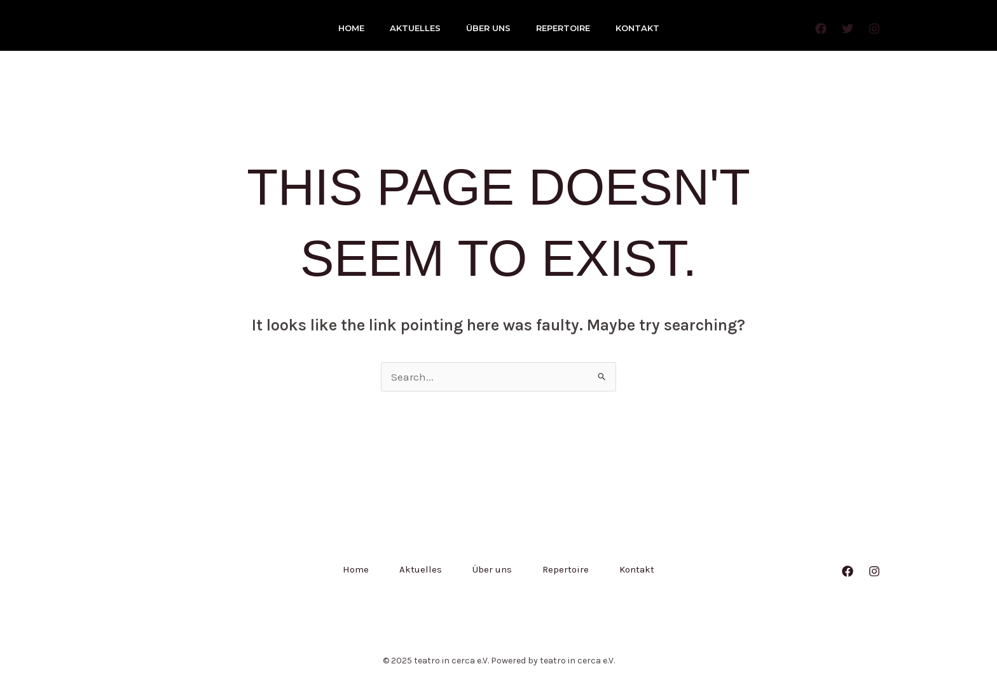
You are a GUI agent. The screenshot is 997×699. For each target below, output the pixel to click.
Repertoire (563, 28)
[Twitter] (847, 28)
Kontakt (637, 28)
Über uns (488, 28)
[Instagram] (874, 28)
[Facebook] (821, 28)
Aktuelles (415, 28)
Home (351, 28)
